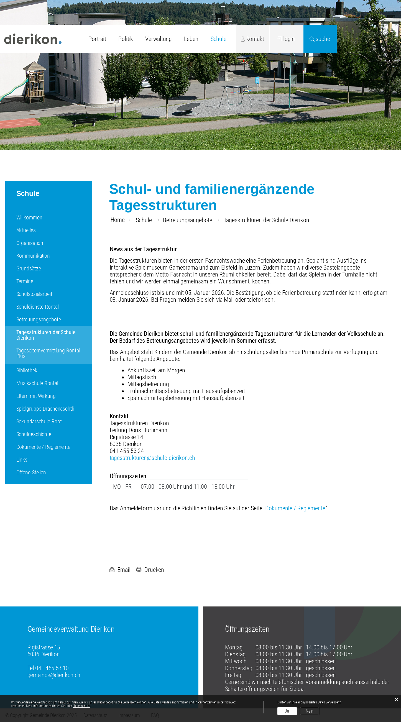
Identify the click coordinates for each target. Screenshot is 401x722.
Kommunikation (33, 255)
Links (21, 459)
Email (120, 569)
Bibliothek (26, 370)
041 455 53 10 (52, 668)
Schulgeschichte (33, 434)
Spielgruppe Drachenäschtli (45, 408)
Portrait (97, 38)
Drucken (150, 569)
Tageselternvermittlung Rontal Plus (48, 353)
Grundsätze (28, 268)
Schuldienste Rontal (37, 306)
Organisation (30, 243)
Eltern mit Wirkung (36, 396)
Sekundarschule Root (39, 421)
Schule (218, 38)
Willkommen (29, 217)
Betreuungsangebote (38, 319)
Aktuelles (26, 230)
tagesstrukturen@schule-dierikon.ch (152, 457)
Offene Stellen (31, 472)
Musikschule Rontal (37, 383)
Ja (287, 711)
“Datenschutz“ (81, 706)
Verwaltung (158, 38)
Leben (191, 38)
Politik (125, 38)
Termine (24, 281)
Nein (309, 711)
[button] (144, 220)
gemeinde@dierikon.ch (53, 675)
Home (118, 220)
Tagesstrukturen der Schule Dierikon (45, 335)
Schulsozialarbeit (34, 294)
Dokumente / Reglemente (43, 447)
